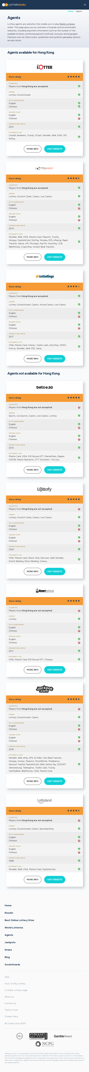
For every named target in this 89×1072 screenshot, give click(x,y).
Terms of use (11, 1010)
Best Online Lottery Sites (19, 920)
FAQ (7, 977)
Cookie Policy (11, 1016)
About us (9, 996)
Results (9, 912)
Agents (9, 934)
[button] (85, 5)
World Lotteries (67, 24)
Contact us (10, 1003)
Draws (8, 949)
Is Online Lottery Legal (16, 990)
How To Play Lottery (15, 983)
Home (70, 11)
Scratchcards (12, 964)
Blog (7, 956)
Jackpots (10, 942)
